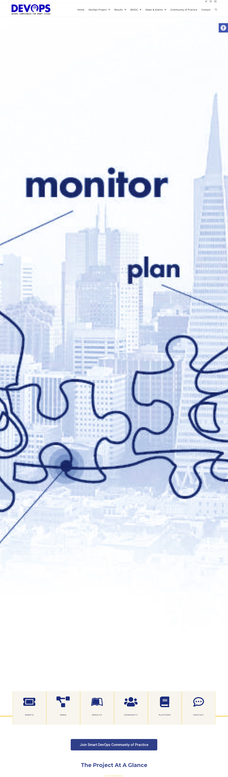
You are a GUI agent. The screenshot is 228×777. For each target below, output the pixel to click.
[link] (223, 27)
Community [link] (131, 715)
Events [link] (29, 715)
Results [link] (97, 715)
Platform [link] (165, 715)
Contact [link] (198, 715)
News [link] (63, 715)
